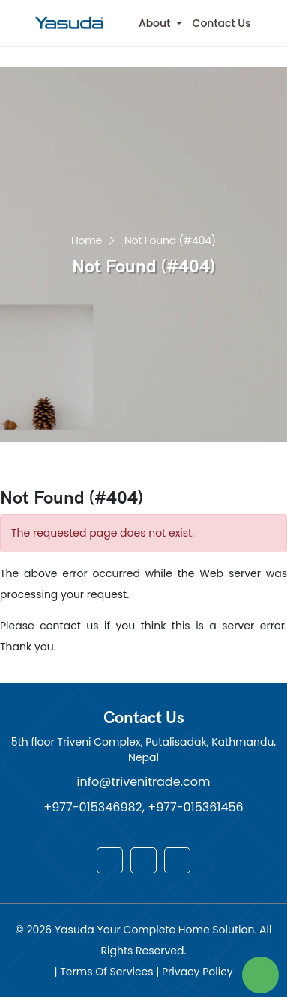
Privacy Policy (197, 971)
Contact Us (222, 23)
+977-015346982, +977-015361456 (143, 807)
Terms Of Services (108, 971)
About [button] (156, 23)
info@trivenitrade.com (144, 781)
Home (86, 239)
